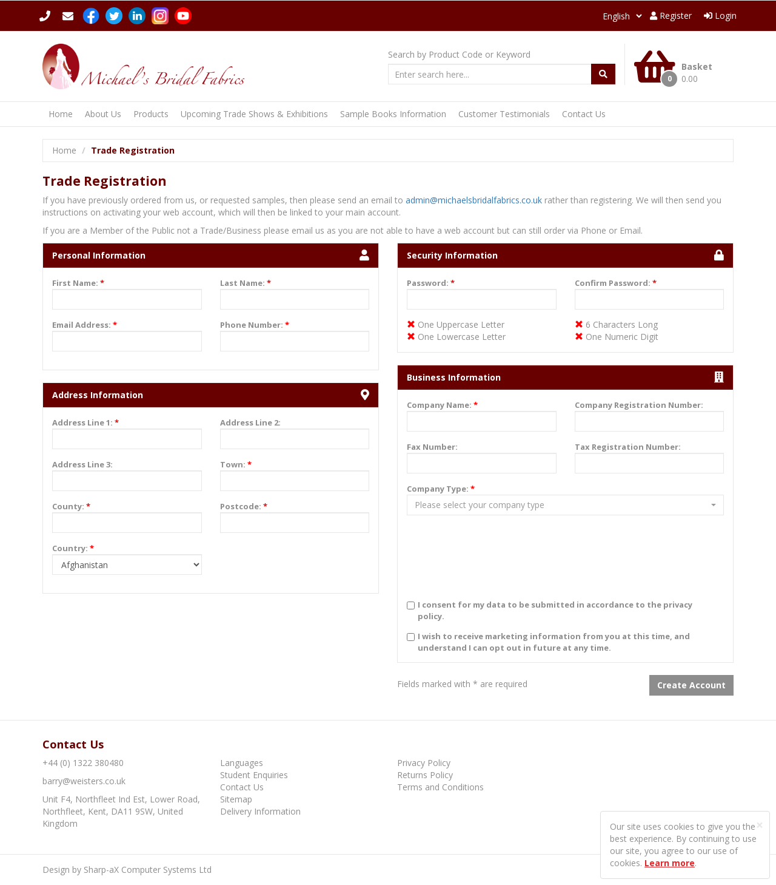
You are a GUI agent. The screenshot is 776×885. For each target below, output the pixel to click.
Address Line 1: (85, 422)
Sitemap (236, 799)
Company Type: (441, 488)
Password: (431, 282)
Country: (73, 548)
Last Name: (245, 282)
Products (151, 114)
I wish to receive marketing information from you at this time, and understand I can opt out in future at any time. (554, 642)
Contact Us (584, 114)
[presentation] (499, 566)
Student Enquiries (254, 775)
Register (671, 15)
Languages (241, 762)
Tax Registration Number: (628, 446)
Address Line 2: (250, 422)
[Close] (759, 825)
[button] (565, 505)
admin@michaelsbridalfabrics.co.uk (474, 200)
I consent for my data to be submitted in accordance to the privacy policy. (555, 610)
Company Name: (442, 404)
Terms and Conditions (440, 787)
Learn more (669, 863)
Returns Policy (425, 775)
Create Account (691, 685)
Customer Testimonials (504, 114)
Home (60, 114)
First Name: (78, 282)
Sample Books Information (393, 114)
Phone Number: (254, 324)
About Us (103, 114)
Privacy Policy (423, 762)
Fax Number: (432, 446)
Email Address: (84, 324)
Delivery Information (260, 811)
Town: (236, 464)
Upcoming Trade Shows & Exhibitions (254, 114)
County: (71, 506)
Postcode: (243, 506)
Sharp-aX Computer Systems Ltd (148, 869)
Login (720, 15)
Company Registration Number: (639, 404)
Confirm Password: (616, 282)
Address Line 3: (82, 464)
